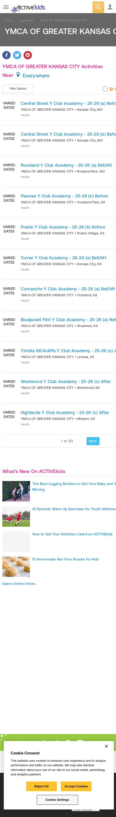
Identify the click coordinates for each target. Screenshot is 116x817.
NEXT (93, 441)
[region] (59, 775)
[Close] (106, 746)
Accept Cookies (76, 786)
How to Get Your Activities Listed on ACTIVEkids (72, 534)
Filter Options (18, 88)
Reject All (41, 786)
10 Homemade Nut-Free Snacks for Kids (65, 559)
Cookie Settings (82, 810)
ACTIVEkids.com (27, 7)
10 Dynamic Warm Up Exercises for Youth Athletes (74, 509)
